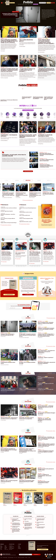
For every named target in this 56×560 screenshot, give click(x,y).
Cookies (29, 557)
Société (26, 4)
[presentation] (1, 180)
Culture (31, 4)
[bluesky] (47, 554)
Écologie (22, 4)
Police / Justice (6, 549)
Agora (1, 545)
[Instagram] (52, 554)
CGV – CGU (15, 557)
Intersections (35, 4)
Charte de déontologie (10, 557)
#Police (19, 546)
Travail (5, 546)
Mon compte (10, 549)
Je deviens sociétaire (11, 546)
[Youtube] (50, 554)
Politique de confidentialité (21, 557)
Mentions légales (5, 557)
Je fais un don (10, 545)
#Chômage (19, 548)
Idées (28, 4)
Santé (5, 548)
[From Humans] (46, 556)
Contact (1, 557)
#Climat (19, 545)
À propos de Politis (11, 548)
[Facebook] (45, 554)
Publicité (26, 557)
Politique (19, 4)
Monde (5, 545)
